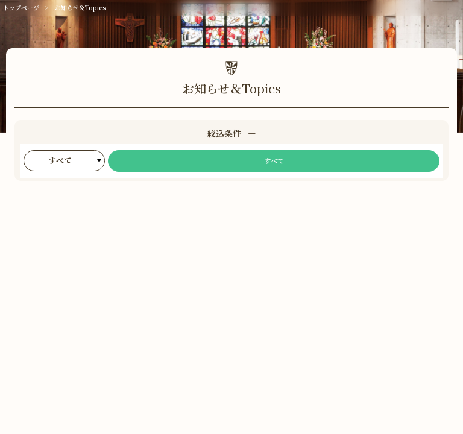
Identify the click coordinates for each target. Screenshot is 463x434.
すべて (274, 160)
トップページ (21, 7)
